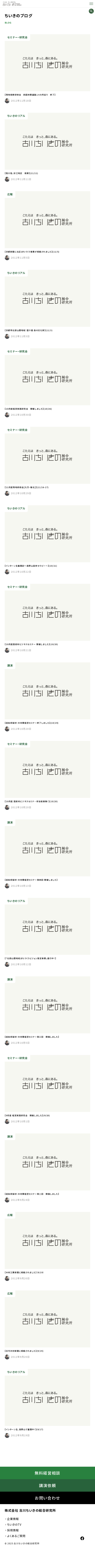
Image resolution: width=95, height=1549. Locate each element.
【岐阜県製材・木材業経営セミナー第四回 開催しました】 (31, 880)
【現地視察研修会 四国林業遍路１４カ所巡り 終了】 (30, 94)
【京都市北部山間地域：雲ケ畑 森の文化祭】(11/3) (28, 331)
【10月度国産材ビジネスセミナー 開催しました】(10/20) (31, 645)
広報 (10, 195)
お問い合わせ (47, 1498)
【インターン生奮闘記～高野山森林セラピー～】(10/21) (31, 566)
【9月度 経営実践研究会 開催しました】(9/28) (27, 1116)
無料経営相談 (47, 1473)
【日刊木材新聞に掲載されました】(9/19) (24, 1351)
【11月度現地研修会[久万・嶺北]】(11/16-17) (27, 488)
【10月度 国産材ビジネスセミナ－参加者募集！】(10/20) (31, 802)
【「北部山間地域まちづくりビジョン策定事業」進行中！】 (30, 959)
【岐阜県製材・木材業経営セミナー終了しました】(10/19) (32, 723)
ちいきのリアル (16, 117)
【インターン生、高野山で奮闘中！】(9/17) (24, 1430)
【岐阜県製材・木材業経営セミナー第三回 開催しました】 (32, 1037)
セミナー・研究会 (17, 37)
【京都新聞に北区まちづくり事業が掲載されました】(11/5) (32, 252)
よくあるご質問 (15, 1536)
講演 (10, 666)
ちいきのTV (13, 1524)
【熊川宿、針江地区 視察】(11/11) (21, 174)
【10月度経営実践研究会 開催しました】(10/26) (28, 409)
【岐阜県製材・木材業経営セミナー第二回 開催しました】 (32, 1194)
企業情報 (12, 1519)
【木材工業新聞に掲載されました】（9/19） (24, 1273)
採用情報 (12, 1530)
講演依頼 (47, 1485)
